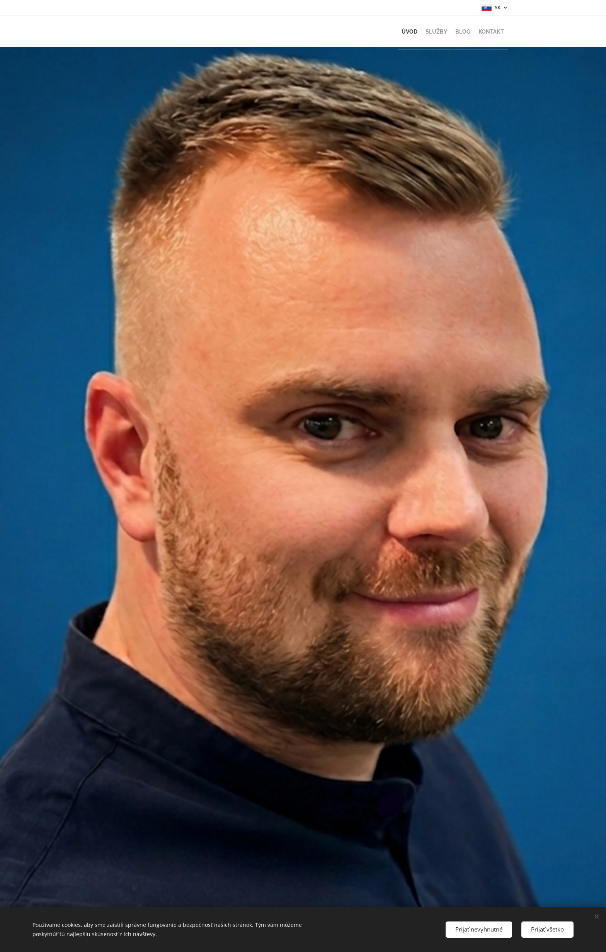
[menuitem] (384, 31)
